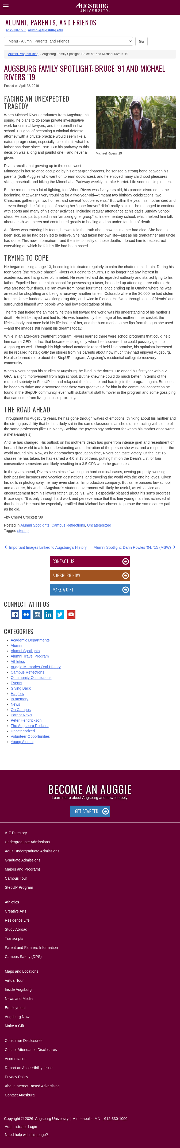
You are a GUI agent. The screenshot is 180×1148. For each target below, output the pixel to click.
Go (141, 41)
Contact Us (64, 561)
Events (16, 683)
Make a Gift (63, 589)
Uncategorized (99, 525)
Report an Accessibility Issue (28, 1068)
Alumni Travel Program (30, 656)
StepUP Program (19, 887)
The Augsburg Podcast (30, 726)
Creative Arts (15, 911)
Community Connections (31, 677)
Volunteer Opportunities (30, 736)
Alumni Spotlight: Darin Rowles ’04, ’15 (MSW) (132, 547)
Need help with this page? (26, 1134)
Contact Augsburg (20, 1095)
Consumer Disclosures (24, 1040)
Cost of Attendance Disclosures (31, 1049)
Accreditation (15, 1059)
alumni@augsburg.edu (45, 30)
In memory (19, 699)
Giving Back (21, 688)
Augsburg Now (67, 575)
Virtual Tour (14, 980)
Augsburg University (51, 1118)
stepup (23, 530)
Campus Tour (16, 878)
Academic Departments (30, 640)
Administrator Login (21, 1126)
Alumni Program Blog (23, 54)
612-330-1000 (115, 1118)
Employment (15, 1008)
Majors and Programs (23, 868)
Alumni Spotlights (35, 525)
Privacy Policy (16, 1077)
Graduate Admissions (22, 860)
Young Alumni (22, 742)
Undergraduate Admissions (27, 842)
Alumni (16, 645)
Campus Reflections (68, 525)
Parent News (21, 715)
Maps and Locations (21, 971)
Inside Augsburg (18, 989)
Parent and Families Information (31, 947)
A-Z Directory (16, 833)
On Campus (21, 710)
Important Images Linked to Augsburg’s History (48, 547)
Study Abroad (16, 929)
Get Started (86, 811)
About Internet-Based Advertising (32, 1086)
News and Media (19, 998)
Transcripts (14, 938)
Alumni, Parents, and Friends (51, 22)
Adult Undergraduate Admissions (32, 851)
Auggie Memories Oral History (36, 667)
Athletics (18, 661)
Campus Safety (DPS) (23, 956)
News (15, 704)
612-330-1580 (16, 30)
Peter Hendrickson (26, 720)
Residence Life (17, 920)
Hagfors (17, 693)
